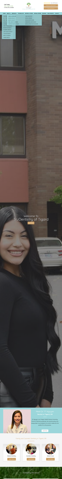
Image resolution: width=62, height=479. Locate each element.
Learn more (45, 430)
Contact (57, 13)
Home (4, 13)
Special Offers (37, 13)
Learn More (31, 223)
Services (14, 13)
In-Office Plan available (9, 7)
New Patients (50, 13)
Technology (21, 13)
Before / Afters (29, 13)
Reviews (44, 13)
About (8, 13)
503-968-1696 (8, 6)
